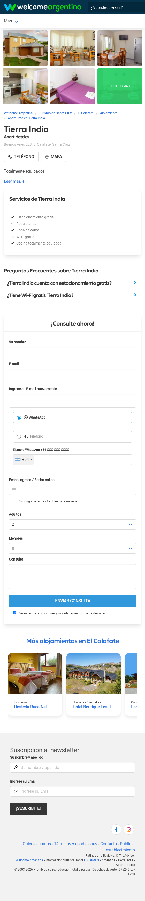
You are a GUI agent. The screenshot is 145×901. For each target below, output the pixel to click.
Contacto (108, 843)
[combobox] (23, 460)
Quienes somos (37, 843)
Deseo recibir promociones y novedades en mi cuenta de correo (59, 613)
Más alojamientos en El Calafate (72, 641)
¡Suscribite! (28, 808)
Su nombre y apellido (26, 757)
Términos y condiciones (75, 843)
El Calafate (14, 21)
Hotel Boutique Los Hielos (96, 706)
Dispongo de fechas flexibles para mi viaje (45, 501)
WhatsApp (37, 417)
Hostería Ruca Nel (30, 706)
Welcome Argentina (29, 860)
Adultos (15, 514)
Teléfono (36, 436)
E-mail (14, 364)
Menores (16, 538)
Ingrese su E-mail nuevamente (33, 389)
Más (34, 21)
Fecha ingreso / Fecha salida (32, 480)
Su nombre (17, 342)
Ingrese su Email (23, 781)
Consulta (16, 559)
